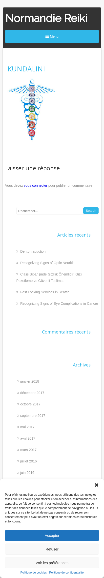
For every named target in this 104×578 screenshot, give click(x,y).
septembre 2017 (32, 416)
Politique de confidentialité (66, 572)
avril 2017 (27, 438)
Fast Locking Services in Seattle (44, 292)
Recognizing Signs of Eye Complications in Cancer (58, 303)
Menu (52, 36)
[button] (96, 485)
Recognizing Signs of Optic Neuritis (46, 263)
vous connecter (35, 185)
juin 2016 (27, 473)
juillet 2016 (28, 461)
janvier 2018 (29, 381)
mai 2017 (27, 427)
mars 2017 (28, 450)
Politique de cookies (33, 572)
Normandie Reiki (46, 18)
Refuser (52, 549)
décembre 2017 (32, 393)
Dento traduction (32, 251)
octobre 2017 (30, 404)
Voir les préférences (52, 563)
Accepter (52, 535)
